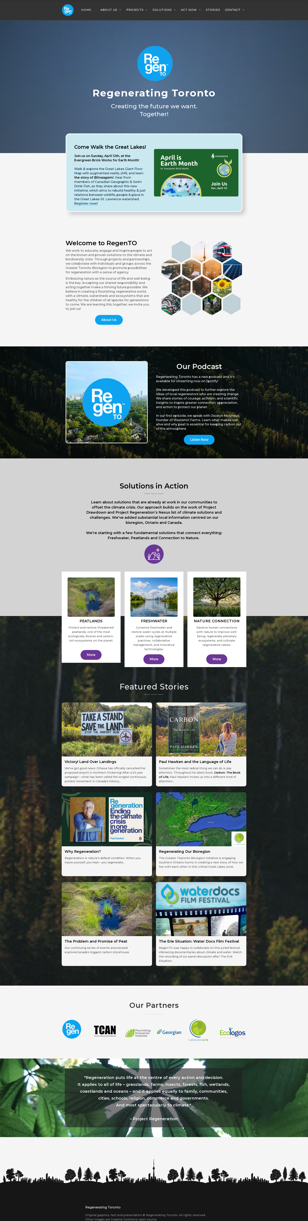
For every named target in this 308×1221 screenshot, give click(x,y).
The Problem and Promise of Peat (96, 941)
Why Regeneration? (83, 851)
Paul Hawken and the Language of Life (195, 762)
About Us (108, 320)
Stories (213, 10)
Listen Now (199, 440)
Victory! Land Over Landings (90, 762)
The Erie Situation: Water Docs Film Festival (199, 941)
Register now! (86, 203)
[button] (88, 10)
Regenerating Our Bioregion (184, 851)
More (91, 655)
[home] (68, 10)
